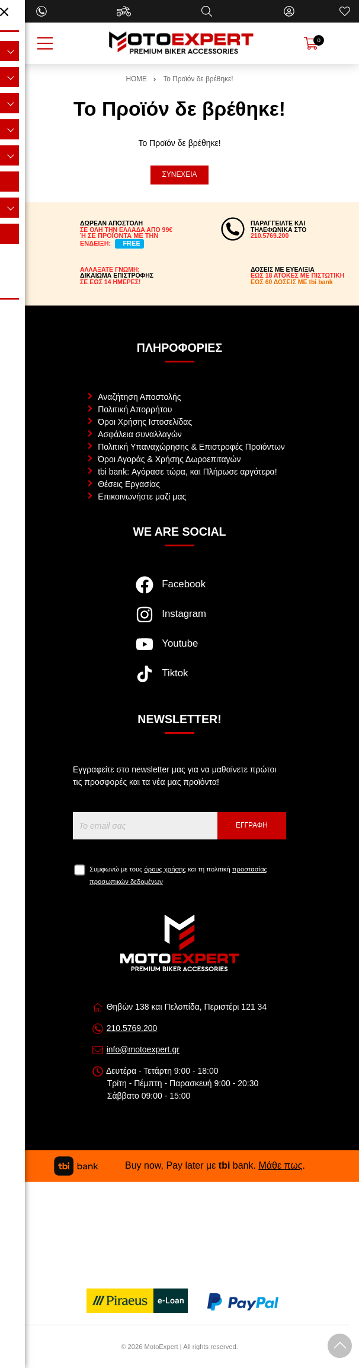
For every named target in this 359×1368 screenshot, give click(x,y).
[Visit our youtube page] (179, 650)
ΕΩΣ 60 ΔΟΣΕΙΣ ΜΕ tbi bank (292, 281)
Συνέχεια (179, 174)
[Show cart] (311, 43)
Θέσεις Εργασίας (129, 484)
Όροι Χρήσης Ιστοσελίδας (145, 422)
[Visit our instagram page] (179, 620)
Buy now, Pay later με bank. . (179, 1165)
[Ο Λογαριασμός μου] (289, 11)
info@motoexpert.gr (143, 1049)
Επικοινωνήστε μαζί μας (142, 496)
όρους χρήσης (165, 869)
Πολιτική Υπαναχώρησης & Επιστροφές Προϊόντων (191, 446)
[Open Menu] (45, 43)
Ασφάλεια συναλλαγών (140, 434)
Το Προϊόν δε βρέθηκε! (198, 79)
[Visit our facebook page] (179, 591)
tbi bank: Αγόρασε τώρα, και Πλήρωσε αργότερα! (187, 471)
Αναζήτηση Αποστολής (139, 397)
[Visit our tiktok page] (179, 680)
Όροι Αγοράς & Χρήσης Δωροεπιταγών (169, 459)
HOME (136, 79)
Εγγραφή (252, 825)
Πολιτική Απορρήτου (135, 409)
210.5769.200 (132, 1028)
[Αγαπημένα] (345, 11)
